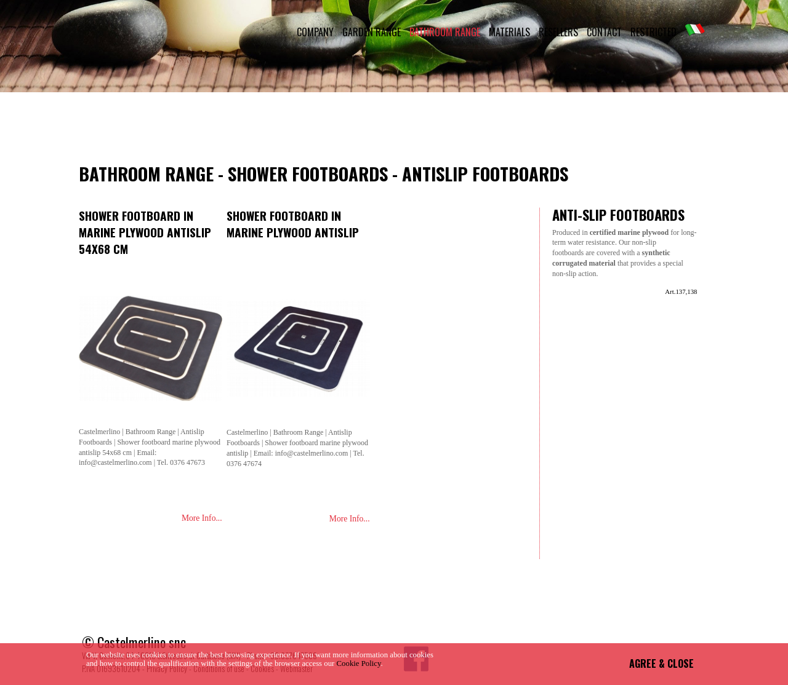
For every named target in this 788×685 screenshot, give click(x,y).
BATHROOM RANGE (444, 32)
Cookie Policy (359, 663)
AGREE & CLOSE (661, 663)
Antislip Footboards (485, 173)
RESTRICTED (653, 32)
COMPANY (315, 32)
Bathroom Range (146, 173)
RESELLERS (558, 32)
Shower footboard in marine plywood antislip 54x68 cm (145, 232)
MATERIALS (509, 32)
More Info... (202, 518)
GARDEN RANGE (371, 32)
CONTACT (604, 32)
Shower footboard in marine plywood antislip (293, 224)
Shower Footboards (308, 173)
